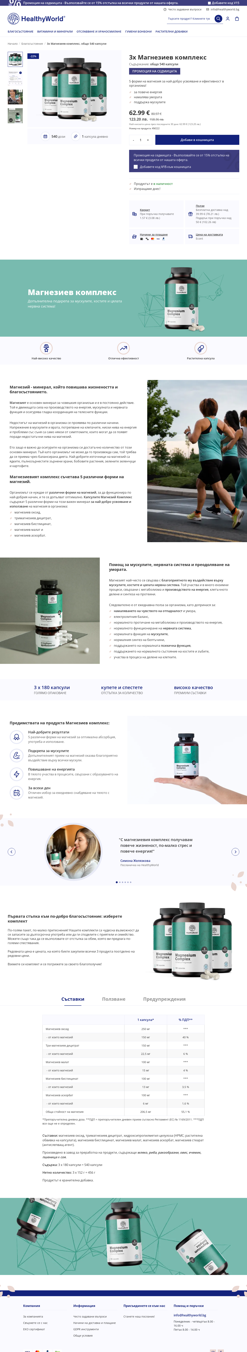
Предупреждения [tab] (164, 999)
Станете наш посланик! (139, 1316)
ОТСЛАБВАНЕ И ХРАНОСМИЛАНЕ (99, 31)
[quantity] (140, 140)
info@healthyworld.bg (222, 9)
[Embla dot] (117, 882)
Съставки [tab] (72, 999)
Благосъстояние (32, 43)
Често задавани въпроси (182, 9)
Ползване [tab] (113, 999)
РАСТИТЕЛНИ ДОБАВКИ (172, 31)
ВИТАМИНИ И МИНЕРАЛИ (55, 31)
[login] (227, 18)
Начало (13, 43)
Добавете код (225, 3)
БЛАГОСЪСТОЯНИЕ (20, 31)
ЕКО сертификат (34, 1329)
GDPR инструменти (86, 1329)
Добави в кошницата (197, 140)
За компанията (33, 1316)
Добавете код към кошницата (165, 167)
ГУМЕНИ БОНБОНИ (138, 31)
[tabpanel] (123, 1094)
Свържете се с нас (35, 1323)
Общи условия (83, 1335)
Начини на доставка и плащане (94, 1323)
